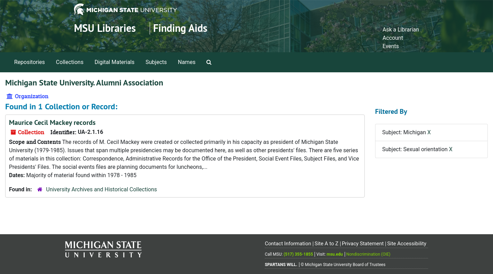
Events (390, 46)
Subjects (156, 62)
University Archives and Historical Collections (101, 189)
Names (187, 62)
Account (392, 38)
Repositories (29, 62)
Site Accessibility (406, 243)
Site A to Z (326, 243)
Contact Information (288, 243)
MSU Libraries (105, 28)
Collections (70, 62)
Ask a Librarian (400, 29)
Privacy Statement (363, 243)
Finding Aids (180, 28)
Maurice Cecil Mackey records (52, 122)
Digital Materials (114, 62)
